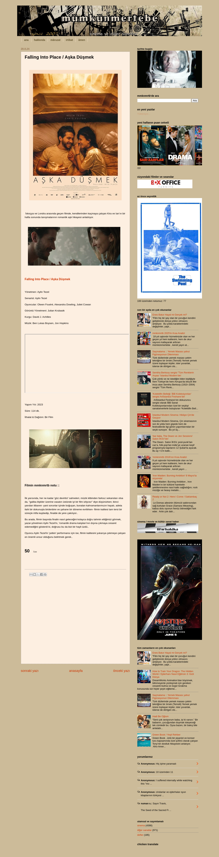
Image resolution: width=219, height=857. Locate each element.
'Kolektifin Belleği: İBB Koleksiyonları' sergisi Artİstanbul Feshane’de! (171, 395)
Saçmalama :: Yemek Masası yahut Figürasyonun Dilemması (171, 353)
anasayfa (76, 671)
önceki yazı (121, 671)
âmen (81, 39)
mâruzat (55, 39)
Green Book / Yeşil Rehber (166, 734)
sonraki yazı (30, 671)
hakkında (39, 39)
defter (140, 835)
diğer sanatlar (144, 830)
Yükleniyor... (143, 113)
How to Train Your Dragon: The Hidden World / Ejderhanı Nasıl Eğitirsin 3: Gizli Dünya (173, 674)
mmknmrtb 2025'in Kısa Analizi (168, 333)
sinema (141, 825)
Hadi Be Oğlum (160, 716)
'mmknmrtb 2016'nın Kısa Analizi (169, 457)
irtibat (69, 39)
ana (26, 39)
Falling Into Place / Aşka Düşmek (47, 279)
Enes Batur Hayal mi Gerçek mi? (169, 314)
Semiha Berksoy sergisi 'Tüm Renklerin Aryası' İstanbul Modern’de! (173, 374)
